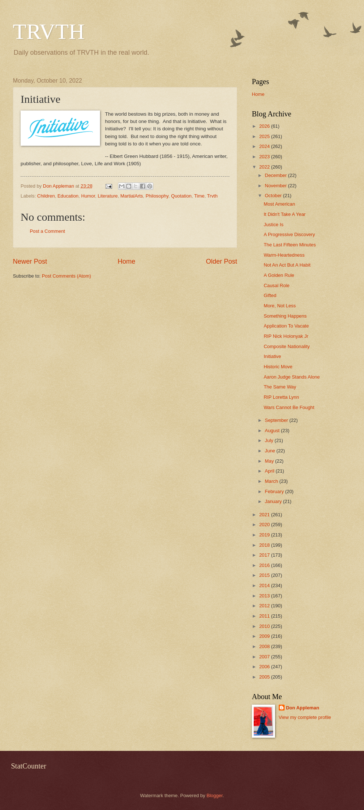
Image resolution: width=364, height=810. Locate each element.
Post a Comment (47, 231)
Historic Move (278, 366)
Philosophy (157, 196)
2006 (265, 666)
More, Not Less (280, 305)
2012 (265, 605)
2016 (265, 565)
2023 (265, 156)
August (273, 430)
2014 (265, 585)
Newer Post (30, 261)
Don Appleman (302, 707)
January (274, 501)
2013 (265, 596)
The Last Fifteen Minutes (290, 244)
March (272, 481)
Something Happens (285, 316)
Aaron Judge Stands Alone (292, 377)
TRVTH (49, 31)
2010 (265, 626)
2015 (265, 575)
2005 (265, 677)
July (269, 440)
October (274, 195)
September (277, 420)
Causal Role (276, 285)
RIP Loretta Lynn (281, 397)
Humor (88, 196)
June (270, 450)
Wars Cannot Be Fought (289, 407)
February (275, 491)
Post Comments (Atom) (66, 276)
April (270, 471)
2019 (265, 535)
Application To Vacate (286, 326)
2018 (265, 545)
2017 (265, 555)
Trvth (212, 196)
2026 (265, 126)
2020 (265, 524)
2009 (265, 636)
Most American (279, 204)
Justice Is (273, 224)
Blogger (215, 795)
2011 (265, 616)
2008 (265, 646)
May (270, 461)
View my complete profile (305, 717)
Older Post (221, 261)
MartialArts (131, 196)
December (276, 175)
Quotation (181, 196)
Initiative (272, 356)
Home (126, 261)
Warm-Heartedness (284, 255)
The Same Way (280, 387)
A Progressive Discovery (289, 234)
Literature (108, 196)
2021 (265, 514)
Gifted (270, 295)
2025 (265, 136)
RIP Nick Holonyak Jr (286, 336)
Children (46, 196)
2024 (265, 146)
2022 (265, 167)
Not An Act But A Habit (287, 265)
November (276, 185)
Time (199, 196)
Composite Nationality (287, 346)
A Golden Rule (279, 275)
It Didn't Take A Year (285, 214)
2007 (265, 656)
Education (67, 196)
